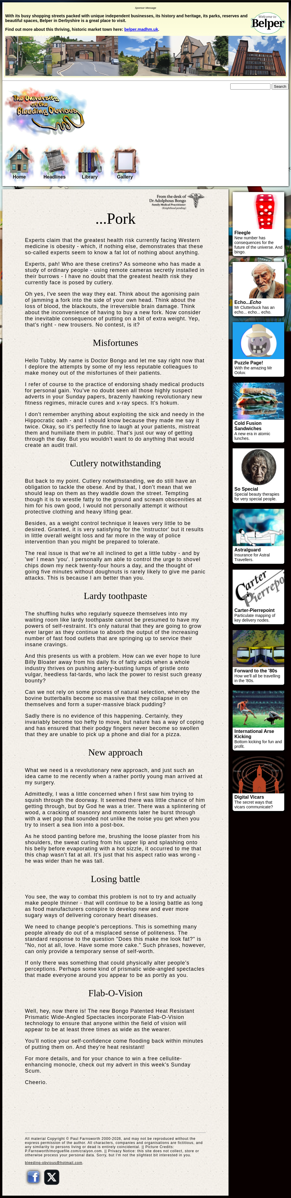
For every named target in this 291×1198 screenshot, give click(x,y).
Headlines (54, 163)
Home (19, 163)
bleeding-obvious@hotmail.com (53, 1163)
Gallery (125, 163)
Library (89, 163)
